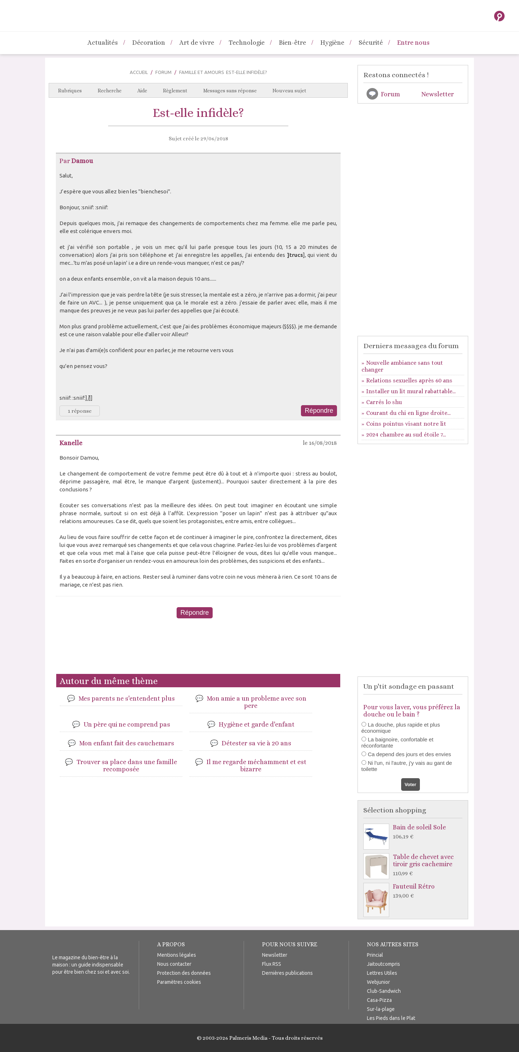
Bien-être (292, 42)
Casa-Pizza (379, 1000)
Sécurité (371, 42)
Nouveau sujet (289, 90)
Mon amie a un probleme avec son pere (256, 702)
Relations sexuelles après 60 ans (409, 380)
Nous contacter (174, 964)
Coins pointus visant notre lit (406, 423)
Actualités (103, 42)
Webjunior (378, 982)
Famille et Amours (201, 72)
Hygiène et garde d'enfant (256, 724)
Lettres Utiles (382, 973)
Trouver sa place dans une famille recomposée (126, 765)
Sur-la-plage (381, 1009)
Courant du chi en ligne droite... (408, 412)
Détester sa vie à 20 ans (256, 743)
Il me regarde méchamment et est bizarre (256, 765)
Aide (142, 90)
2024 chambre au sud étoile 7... (406, 434)
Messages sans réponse (230, 90)
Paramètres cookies (179, 982)
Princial (375, 955)
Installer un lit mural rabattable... (411, 391)
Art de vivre (196, 42)
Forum (163, 72)
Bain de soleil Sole (414, 832)
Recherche (109, 90)
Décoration (148, 42)
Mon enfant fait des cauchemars (126, 743)
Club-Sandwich (384, 991)
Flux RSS (271, 964)
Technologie (247, 42)
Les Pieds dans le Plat (391, 1018)
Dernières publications (287, 973)
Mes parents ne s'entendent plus (127, 698)
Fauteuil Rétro (414, 891)
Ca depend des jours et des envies (409, 754)
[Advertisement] (198, 649)
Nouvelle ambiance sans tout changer (402, 366)
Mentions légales (176, 955)
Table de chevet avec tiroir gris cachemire (414, 865)
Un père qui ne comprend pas (127, 724)
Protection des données (184, 973)
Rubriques (70, 90)
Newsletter (437, 94)
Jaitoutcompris (383, 964)
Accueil (139, 72)
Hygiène (332, 42)
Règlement (175, 90)
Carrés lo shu (384, 402)
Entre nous (413, 42)
